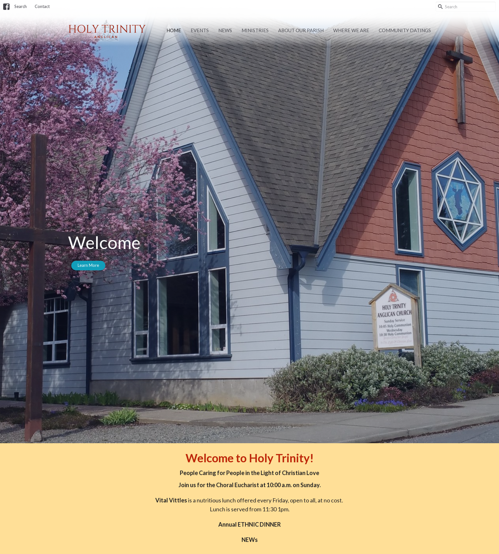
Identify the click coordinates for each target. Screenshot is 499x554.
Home (173, 30)
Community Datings (405, 30)
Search (20, 6)
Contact (42, 6)
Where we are (351, 30)
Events (200, 30)
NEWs (250, 539)
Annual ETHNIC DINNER (249, 524)
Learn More (88, 265)
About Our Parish (301, 30)
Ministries (255, 30)
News (225, 30)
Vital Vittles (171, 500)
